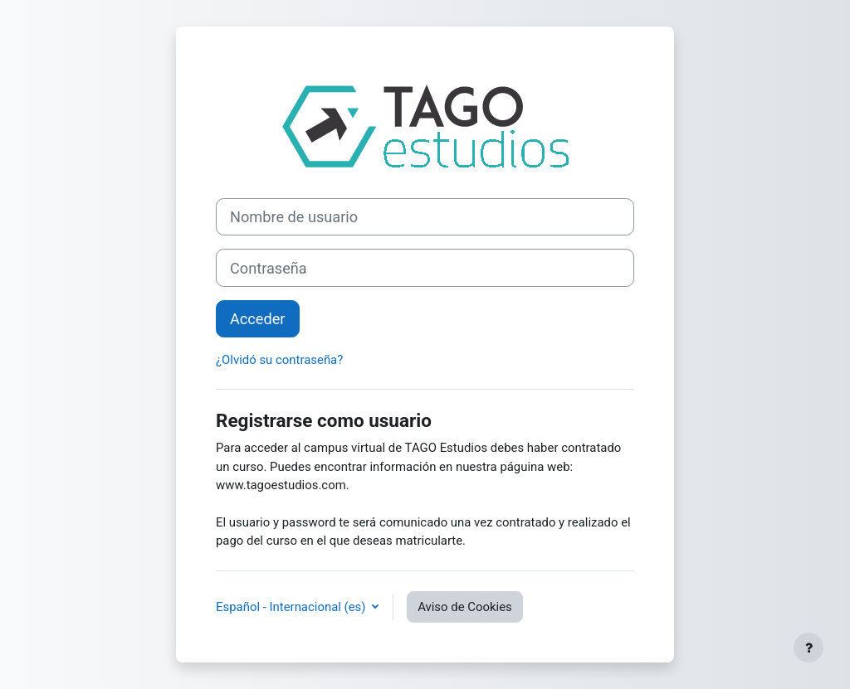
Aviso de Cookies (465, 606)
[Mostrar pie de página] (808, 647)
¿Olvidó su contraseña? (279, 359)
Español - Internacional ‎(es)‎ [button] (292, 606)
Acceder (258, 319)
